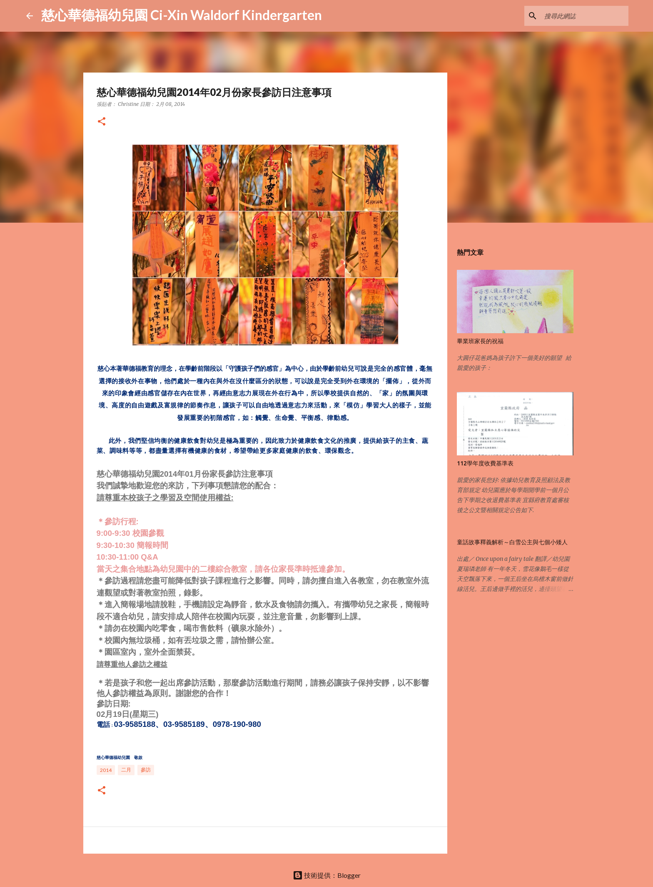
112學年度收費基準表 (485, 463)
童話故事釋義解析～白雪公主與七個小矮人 (512, 542)
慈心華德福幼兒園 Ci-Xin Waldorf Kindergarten (181, 15)
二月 (126, 769)
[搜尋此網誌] (584, 16)
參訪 (146, 769)
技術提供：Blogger (327, 875)
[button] (102, 122)
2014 (106, 770)
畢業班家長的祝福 (480, 341)
